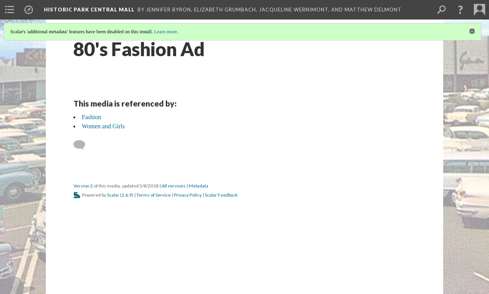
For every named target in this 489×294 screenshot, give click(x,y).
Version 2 (83, 186)
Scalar (113, 195)
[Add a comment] (82, 145)
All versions (174, 186)
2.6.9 (126, 195)
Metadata (198, 186)
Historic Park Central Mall (89, 9)
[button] (460, 9)
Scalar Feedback (221, 195)
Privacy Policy (188, 195)
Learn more (165, 31)
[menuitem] (9, 9)
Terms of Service (153, 195)
